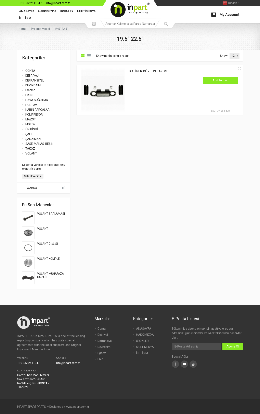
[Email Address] (196, 346)
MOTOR (30, 124)
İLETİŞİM (25, 18)
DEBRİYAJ (32, 75)
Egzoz (102, 353)
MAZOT (30, 119)
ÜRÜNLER (67, 11)
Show (224, 56)
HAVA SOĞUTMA (36, 100)
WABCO (32, 188)
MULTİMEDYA (86, 11)
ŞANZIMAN (33, 139)
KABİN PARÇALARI (37, 110)
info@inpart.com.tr (58, 3)
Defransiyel (105, 341)
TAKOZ (30, 148)
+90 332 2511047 (30, 3)
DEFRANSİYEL (34, 80)
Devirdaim (104, 347)
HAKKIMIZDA (47, 11)
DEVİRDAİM (33, 85)
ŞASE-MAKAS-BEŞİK (39, 144)
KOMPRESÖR (34, 114)
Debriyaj (103, 335)
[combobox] (130, 23)
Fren (100, 359)
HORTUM (31, 105)
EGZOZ (30, 90)
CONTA (30, 71)
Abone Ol (232, 346)
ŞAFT (29, 134)
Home (22, 28)
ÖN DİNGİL (32, 129)
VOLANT (31, 153)
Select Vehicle (33, 176)
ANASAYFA (26, 11)
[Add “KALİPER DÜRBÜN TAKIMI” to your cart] (220, 80)
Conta (102, 328)
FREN (28, 95)
